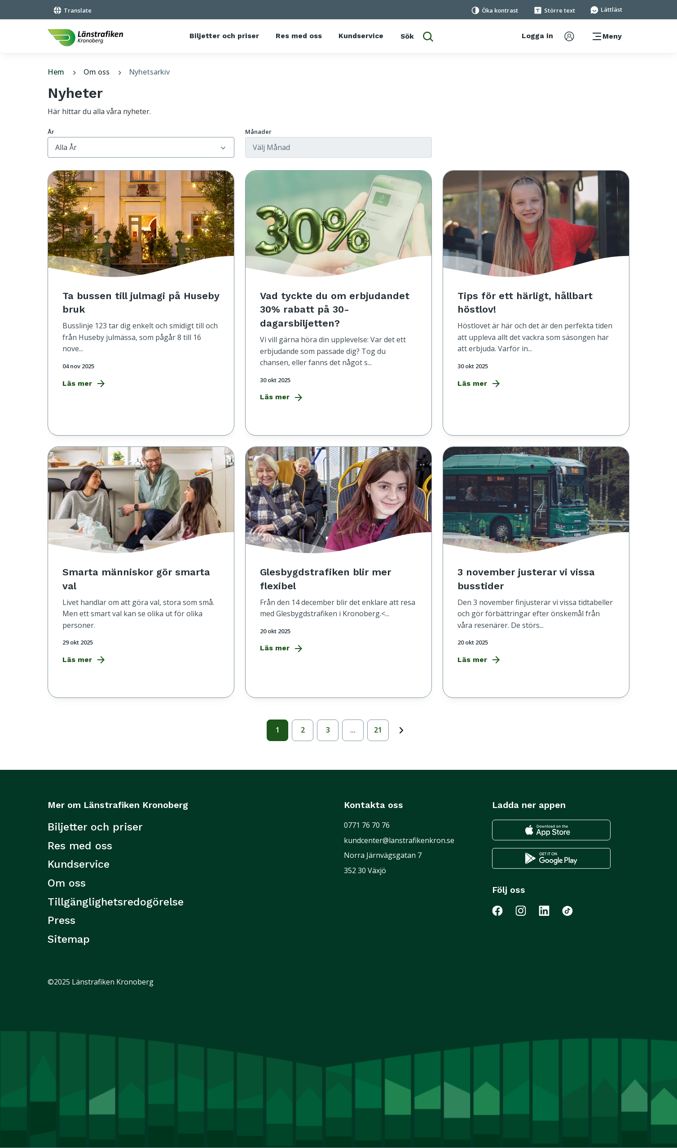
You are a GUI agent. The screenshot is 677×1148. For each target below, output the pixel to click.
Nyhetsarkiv (149, 72)
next (401, 728)
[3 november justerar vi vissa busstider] (536, 567)
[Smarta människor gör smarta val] (141, 567)
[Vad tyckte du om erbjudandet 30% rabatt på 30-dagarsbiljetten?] (338, 297)
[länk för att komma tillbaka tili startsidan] (85, 37)
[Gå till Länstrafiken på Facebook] (503, 910)
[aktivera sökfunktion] (417, 36)
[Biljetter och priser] (224, 36)
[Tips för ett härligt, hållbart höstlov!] (536, 291)
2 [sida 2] (303, 730)
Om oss (104, 72)
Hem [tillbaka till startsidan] (63, 72)
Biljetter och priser (95, 827)
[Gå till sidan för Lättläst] (606, 9)
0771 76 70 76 (367, 825)
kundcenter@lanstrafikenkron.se (399, 840)
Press (61, 920)
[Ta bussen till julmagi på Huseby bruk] (141, 291)
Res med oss (80, 845)
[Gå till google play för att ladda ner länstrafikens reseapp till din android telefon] (551, 858)
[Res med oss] (298, 36)
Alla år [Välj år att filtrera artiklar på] (66, 147)
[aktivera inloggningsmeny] (548, 36)
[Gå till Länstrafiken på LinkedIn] (549, 910)
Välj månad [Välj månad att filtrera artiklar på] (271, 147)
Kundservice (79, 864)
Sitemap (69, 939)
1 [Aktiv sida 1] (278, 730)
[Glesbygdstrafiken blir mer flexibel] (338, 561)
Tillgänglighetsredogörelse (116, 902)
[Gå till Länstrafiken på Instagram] (526, 910)
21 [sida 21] (378, 730)
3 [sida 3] (328, 730)
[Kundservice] (361, 36)
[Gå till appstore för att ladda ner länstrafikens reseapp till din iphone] (551, 830)
